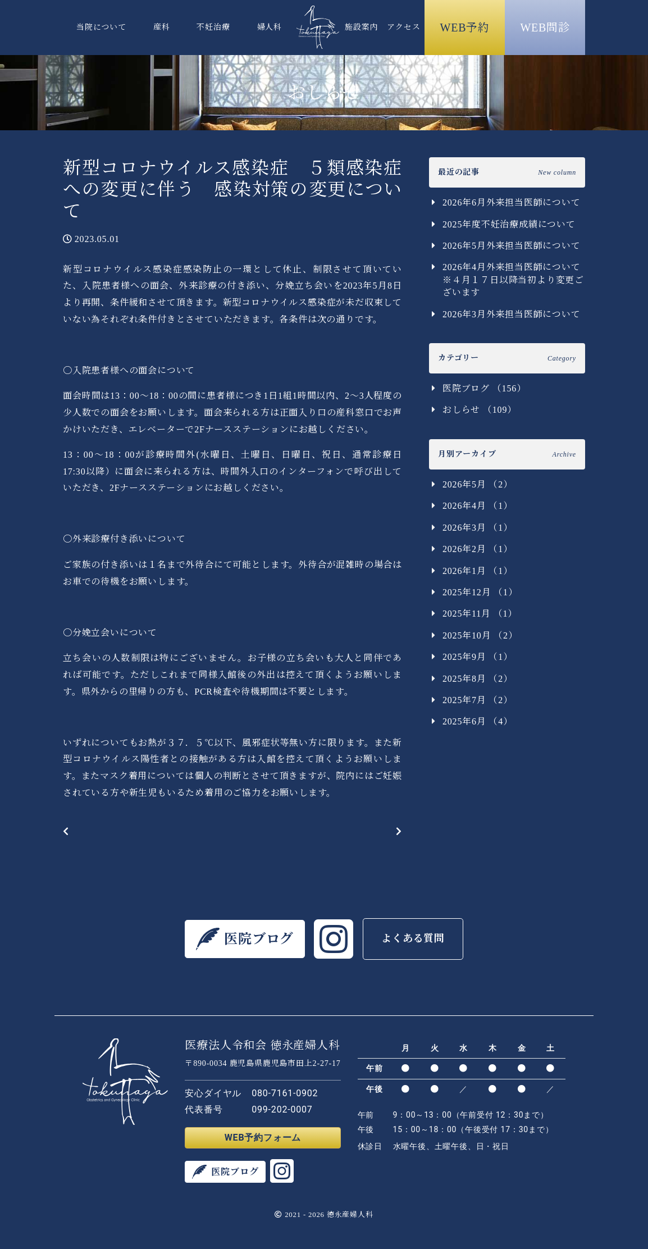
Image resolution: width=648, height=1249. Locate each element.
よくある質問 (413, 938)
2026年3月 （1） (477, 527)
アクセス (403, 27)
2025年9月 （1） (477, 657)
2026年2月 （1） (477, 549)
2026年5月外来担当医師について (511, 245)
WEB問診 (544, 27)
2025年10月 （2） (480, 635)
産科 (161, 27)
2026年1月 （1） (477, 571)
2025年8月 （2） (477, 678)
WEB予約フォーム (263, 1137)
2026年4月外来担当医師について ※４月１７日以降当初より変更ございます (513, 279)
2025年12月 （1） (480, 592)
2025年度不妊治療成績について (509, 224)
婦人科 (269, 27)
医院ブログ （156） (484, 388)
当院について (101, 27)
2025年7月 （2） (477, 700)
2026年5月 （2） (477, 484)
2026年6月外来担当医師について (511, 202)
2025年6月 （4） (477, 721)
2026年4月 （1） (477, 505)
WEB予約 (465, 27)
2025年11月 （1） (479, 613)
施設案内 (361, 27)
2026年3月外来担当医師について (511, 314)
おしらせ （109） (479, 409)
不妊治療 (213, 27)
